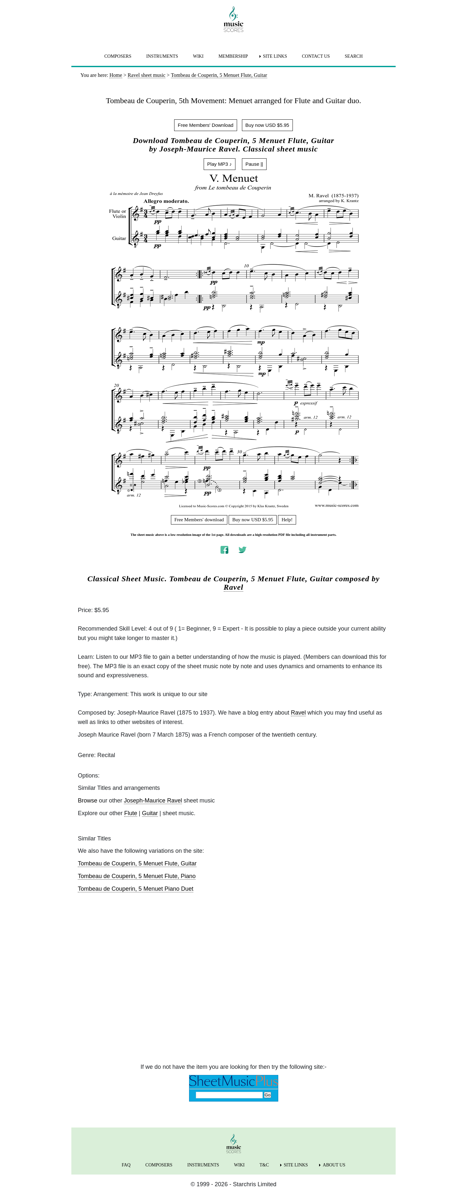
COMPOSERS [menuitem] (117, 56)
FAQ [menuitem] (126, 1165)
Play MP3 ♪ (219, 164)
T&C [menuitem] (264, 1165)
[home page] (233, 19)
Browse (87, 800)
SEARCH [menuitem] (354, 56)
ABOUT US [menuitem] (334, 1165)
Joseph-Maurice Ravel (153, 800)
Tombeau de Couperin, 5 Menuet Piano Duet (135, 889)
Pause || (254, 164)
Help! (287, 519)
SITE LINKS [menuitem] (275, 56)
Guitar (150, 813)
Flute (130, 813)
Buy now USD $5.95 (267, 125)
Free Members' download (199, 519)
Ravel (234, 587)
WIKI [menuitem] (198, 56)
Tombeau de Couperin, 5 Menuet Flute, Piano (137, 876)
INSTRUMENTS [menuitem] (162, 56)
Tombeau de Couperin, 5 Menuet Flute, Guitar (137, 863)
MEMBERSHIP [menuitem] (233, 56)
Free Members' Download (205, 125)
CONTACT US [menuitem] (316, 56)
